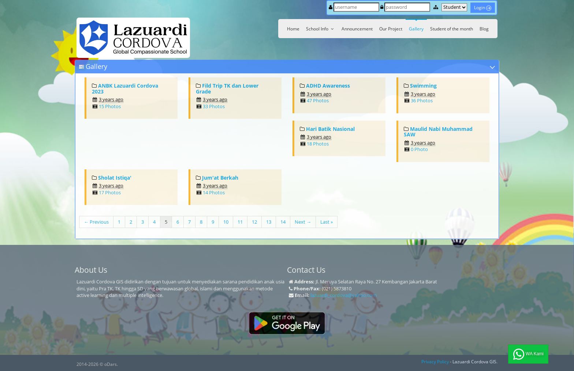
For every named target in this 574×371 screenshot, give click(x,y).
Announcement (357, 29)
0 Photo (419, 149)
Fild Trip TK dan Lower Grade (227, 88)
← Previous (96, 221)
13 (268, 221)
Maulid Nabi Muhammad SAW (438, 131)
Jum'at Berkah (220, 177)
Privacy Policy (435, 362)
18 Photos (318, 143)
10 (225, 221)
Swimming (423, 85)
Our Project (390, 29)
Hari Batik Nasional (330, 128)
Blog (484, 29)
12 (254, 221)
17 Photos (110, 192)
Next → (303, 221)
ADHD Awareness (328, 85)
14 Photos (214, 192)
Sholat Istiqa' (114, 177)
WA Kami (528, 354)
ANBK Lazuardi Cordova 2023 (125, 88)
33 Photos (214, 106)
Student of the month (451, 29)
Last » (326, 221)
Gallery (416, 29)
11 (240, 221)
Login (482, 7)
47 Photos (318, 100)
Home (293, 29)
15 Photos (110, 106)
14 (283, 221)
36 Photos (422, 100)
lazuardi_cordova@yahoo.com (343, 295)
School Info (320, 29)
